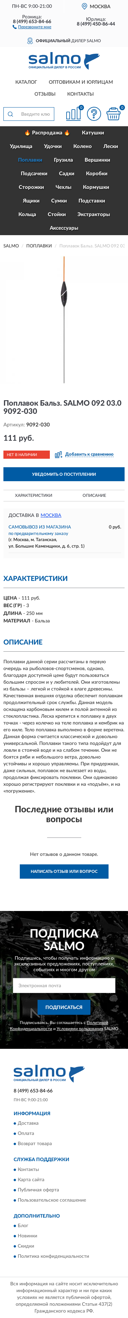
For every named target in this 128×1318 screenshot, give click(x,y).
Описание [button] (94, 495)
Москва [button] (51, 515)
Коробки (97, 173)
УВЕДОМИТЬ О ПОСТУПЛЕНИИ (64, 474)
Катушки (93, 132)
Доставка (28, 1123)
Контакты (80, 94)
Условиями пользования (80, 1029)
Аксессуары (64, 228)
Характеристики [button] (33, 495)
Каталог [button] (26, 82)
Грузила (63, 160)
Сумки (59, 201)
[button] (32, 27)
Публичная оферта (38, 1190)
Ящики (31, 201)
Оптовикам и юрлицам (81, 82)
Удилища (21, 146)
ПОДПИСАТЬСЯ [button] (64, 1007)
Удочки (53, 146)
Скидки (26, 1246)
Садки (66, 173)
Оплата (26, 1134)
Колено (82, 146)
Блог (23, 1225)
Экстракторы (93, 214)
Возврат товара (35, 1144)
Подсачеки (34, 173)
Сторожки (31, 187)
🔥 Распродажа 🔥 (47, 132)
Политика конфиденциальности (53, 1256)
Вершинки (97, 160)
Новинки (27, 1236)
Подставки (92, 201)
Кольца (27, 214)
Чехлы (63, 187)
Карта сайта (31, 1179)
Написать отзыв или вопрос (64, 871)
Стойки (57, 214)
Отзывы (45, 94)
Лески (110, 146)
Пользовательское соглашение (52, 1200)
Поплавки (30, 160)
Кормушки (96, 187)
